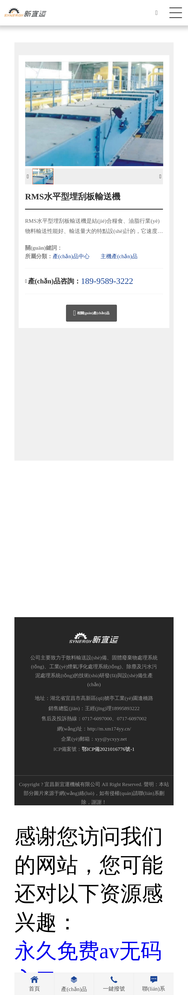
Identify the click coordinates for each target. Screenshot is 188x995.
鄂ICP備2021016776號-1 (108, 750)
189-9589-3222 (107, 281)
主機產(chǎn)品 (119, 256)
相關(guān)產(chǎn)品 (91, 313)
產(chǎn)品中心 (71, 256)
